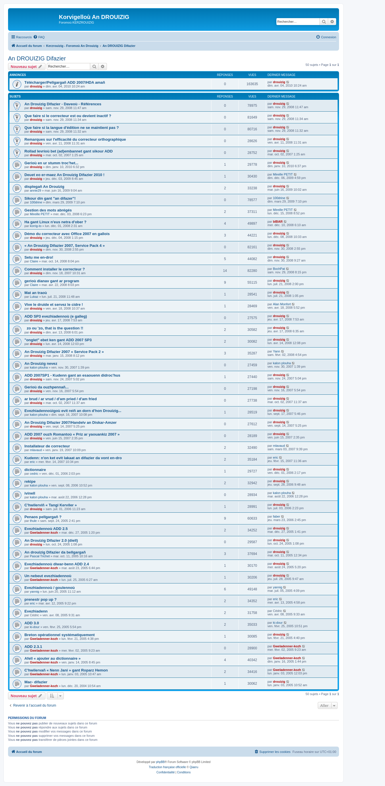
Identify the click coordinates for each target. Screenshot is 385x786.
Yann (276, 351)
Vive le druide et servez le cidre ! (53, 304)
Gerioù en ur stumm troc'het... (51, 163)
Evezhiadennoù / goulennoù (49, 587)
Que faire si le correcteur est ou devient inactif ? (67, 116)
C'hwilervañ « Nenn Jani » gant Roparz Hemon (66, 670)
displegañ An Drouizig (44, 186)
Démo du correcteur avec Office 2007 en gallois (67, 234)
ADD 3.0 (31, 623)
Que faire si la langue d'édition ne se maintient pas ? (71, 127)
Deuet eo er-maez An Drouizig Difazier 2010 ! (64, 175)
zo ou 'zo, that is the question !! (53, 328)
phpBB (160, 762)
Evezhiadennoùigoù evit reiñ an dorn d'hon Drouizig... (72, 411)
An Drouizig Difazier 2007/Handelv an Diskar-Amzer (70, 422)
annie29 (35, 190)
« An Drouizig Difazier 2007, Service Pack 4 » (64, 245)
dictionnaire (35, 470)
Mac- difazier (35, 682)
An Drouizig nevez (40, 363)
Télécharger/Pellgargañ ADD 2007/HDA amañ (64, 82)
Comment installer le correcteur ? (54, 269)
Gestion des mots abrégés (48, 210)
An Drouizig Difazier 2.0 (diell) (51, 540)
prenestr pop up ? (40, 599)
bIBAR (278, 221)
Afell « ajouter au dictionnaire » (52, 658)
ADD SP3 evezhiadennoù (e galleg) (55, 316)
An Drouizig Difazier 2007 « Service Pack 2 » (64, 352)
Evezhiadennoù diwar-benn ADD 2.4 (56, 564)
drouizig (36, 86)
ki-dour (35, 627)
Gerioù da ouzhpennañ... (46, 387)
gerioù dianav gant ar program (51, 281)
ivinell (29, 493)
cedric (34, 473)
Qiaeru (194, 767)
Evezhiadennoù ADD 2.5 (46, 528)
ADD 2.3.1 (33, 646)
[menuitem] (39, 37)
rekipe (30, 481)
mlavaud (36, 450)
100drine (36, 202)
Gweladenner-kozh (44, 532)
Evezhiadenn (36, 611)
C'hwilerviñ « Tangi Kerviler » (50, 505)
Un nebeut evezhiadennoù (47, 576)
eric (32, 461)
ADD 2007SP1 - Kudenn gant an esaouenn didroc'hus (72, 375)
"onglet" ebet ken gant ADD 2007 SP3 (58, 340)
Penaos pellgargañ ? (42, 517)
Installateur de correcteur (47, 446)
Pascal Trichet (40, 556)
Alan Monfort (282, 304)
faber (276, 516)
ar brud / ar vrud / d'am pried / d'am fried (60, 399)
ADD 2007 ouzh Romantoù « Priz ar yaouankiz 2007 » (72, 434)
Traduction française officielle (167, 767)
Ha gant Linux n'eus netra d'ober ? (55, 222)
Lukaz (34, 296)
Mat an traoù (35, 293)
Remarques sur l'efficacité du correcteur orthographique (75, 139)
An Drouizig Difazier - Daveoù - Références (62, 104)
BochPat (279, 268)
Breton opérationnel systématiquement (59, 635)
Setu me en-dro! (38, 257)
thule (33, 520)
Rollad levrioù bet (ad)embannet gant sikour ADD (68, 151)
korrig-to (35, 226)
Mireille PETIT (283, 174)
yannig (34, 591)
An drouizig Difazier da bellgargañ (55, 552)
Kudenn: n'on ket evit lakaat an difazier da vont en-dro (73, 458)
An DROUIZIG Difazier (37, 58)
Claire (34, 261)
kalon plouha (39, 367)
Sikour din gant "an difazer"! (50, 198)
